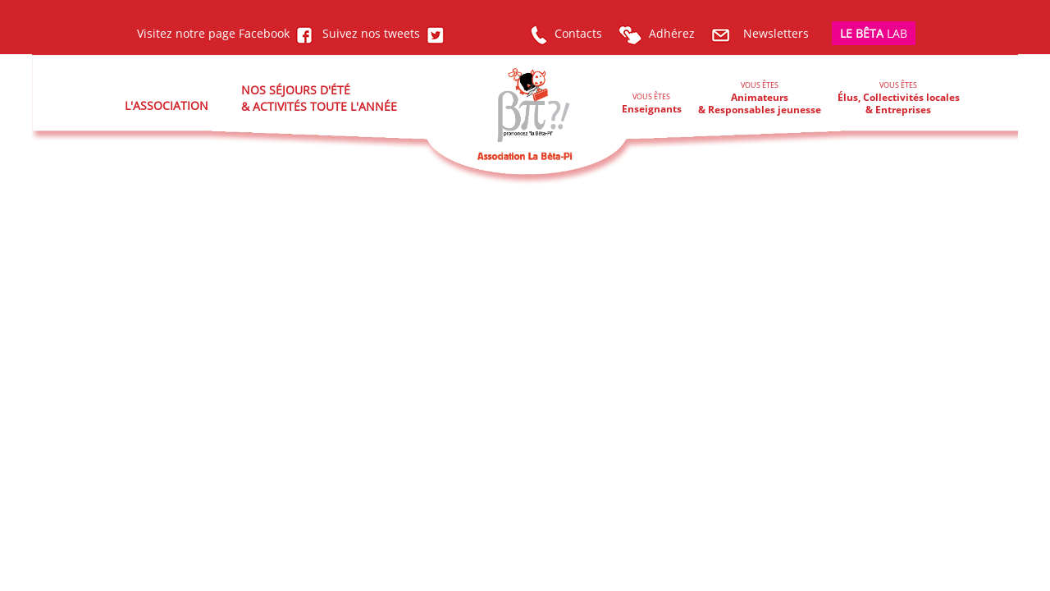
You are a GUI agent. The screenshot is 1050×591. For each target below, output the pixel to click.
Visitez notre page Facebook (225, 33)
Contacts (566, 33)
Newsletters (760, 33)
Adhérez (657, 33)
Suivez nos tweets (380, 33)
